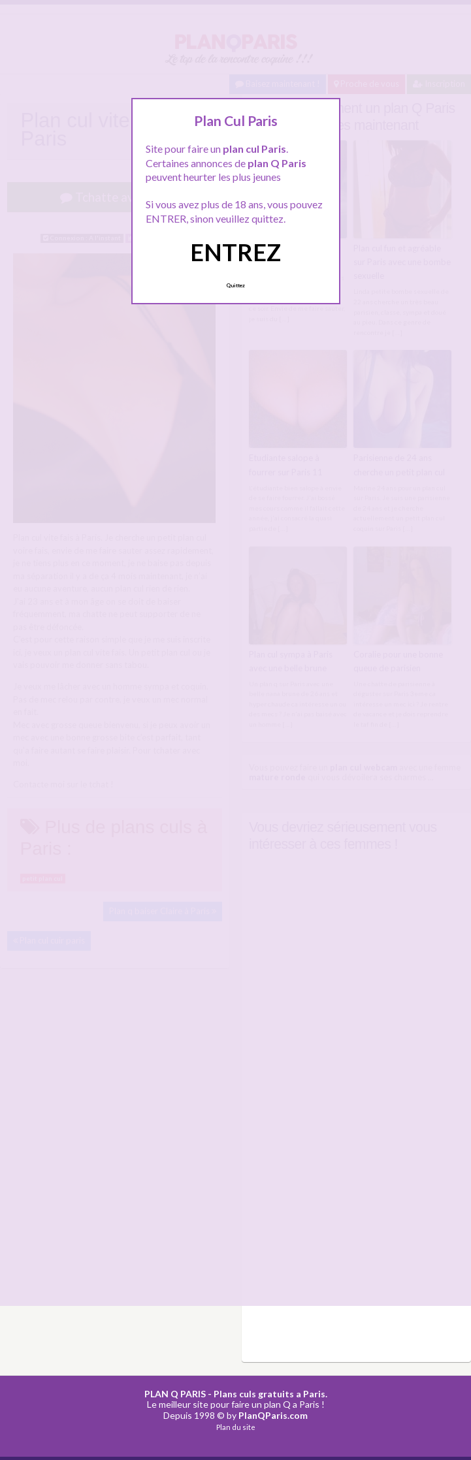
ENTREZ (235, 252)
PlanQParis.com (273, 1414)
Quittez (235, 285)
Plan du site (235, 1425)
